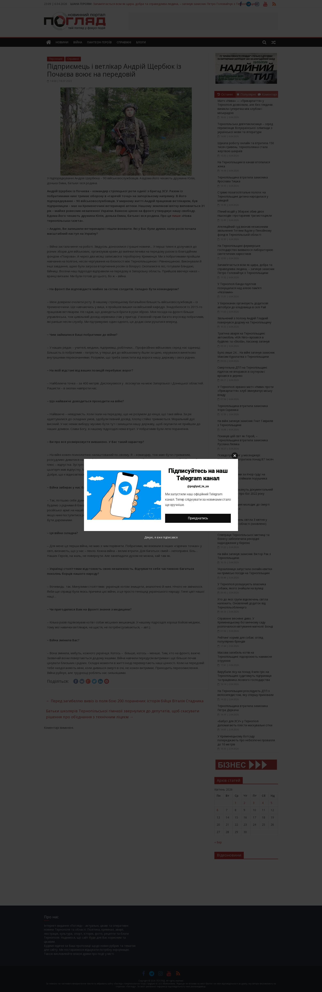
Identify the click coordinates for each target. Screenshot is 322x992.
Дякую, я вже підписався (161, 537)
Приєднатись (198, 518)
